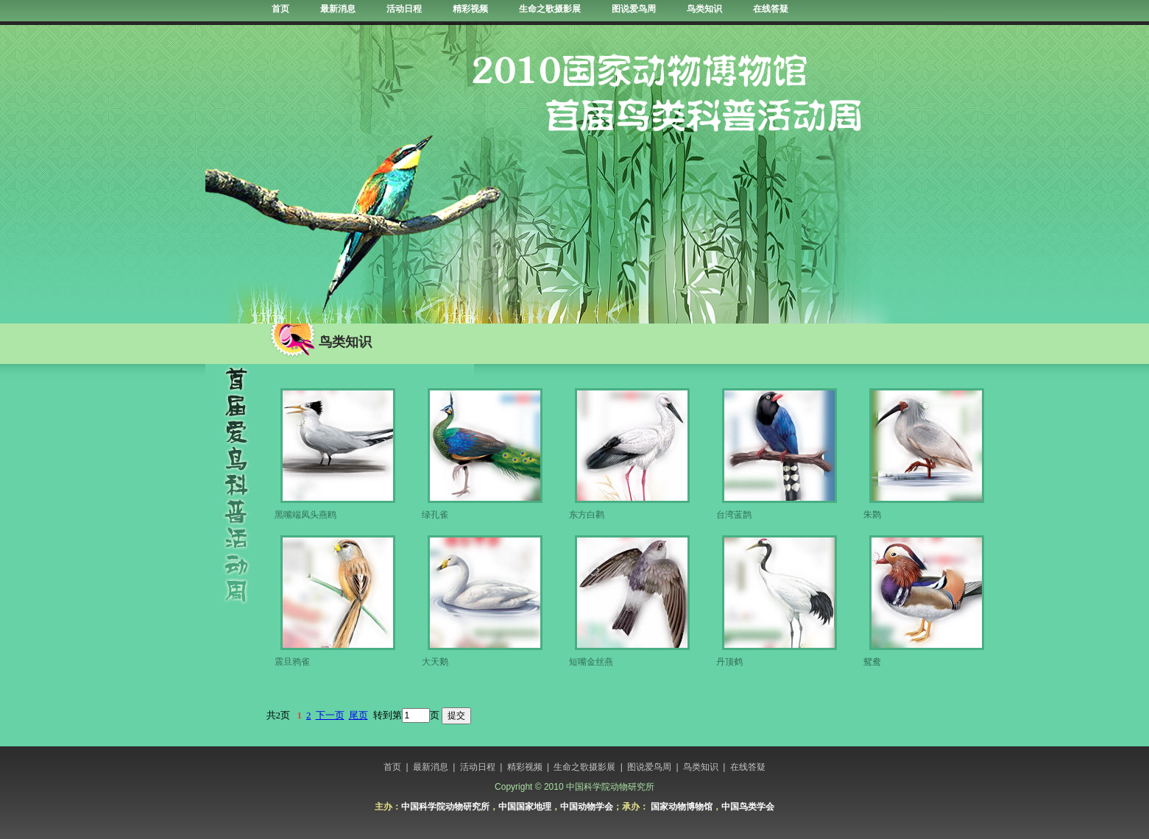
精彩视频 (470, 9)
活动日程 (404, 9)
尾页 (358, 715)
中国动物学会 (586, 806)
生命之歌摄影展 (550, 9)
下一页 (330, 715)
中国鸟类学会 (747, 806)
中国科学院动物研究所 (445, 806)
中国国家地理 (524, 806)
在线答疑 (770, 9)
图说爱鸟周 (634, 9)
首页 (280, 9)
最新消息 (338, 9)
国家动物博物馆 (682, 806)
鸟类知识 (704, 9)
